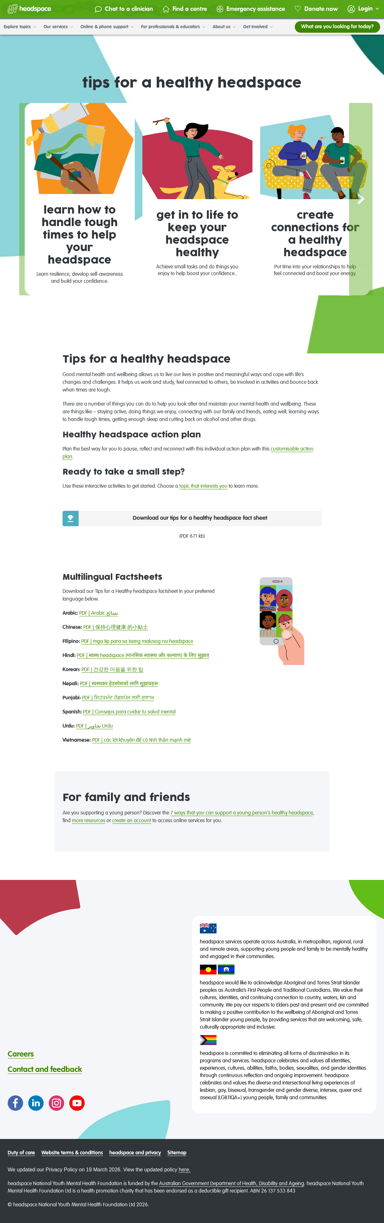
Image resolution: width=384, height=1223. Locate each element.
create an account (131, 820)
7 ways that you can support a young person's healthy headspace (241, 813)
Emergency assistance (251, 9)
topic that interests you (203, 486)
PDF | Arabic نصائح (98, 613)
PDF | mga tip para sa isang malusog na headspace (137, 641)
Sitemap (176, 1153)
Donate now (316, 9)
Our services (58, 27)
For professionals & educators (173, 27)
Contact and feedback (45, 1070)
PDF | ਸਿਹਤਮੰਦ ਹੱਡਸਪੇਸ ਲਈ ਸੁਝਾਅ (118, 698)
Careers (21, 1054)
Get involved (258, 27)
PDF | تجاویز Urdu (94, 726)
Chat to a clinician (124, 9)
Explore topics (20, 27)
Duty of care (21, 1153)
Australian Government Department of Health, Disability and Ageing (231, 1183)
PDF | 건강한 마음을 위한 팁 (112, 669)
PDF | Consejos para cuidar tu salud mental (129, 712)
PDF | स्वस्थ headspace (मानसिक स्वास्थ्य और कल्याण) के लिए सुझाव (143, 655)
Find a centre (185, 9)
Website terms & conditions (72, 1153)
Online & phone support (107, 27)
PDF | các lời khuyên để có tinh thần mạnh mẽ (141, 740)
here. (184, 1169)
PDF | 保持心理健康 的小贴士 (115, 627)
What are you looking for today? (337, 27)
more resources (88, 820)
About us (224, 27)
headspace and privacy (135, 1153)
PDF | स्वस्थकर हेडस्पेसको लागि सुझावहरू (119, 684)
